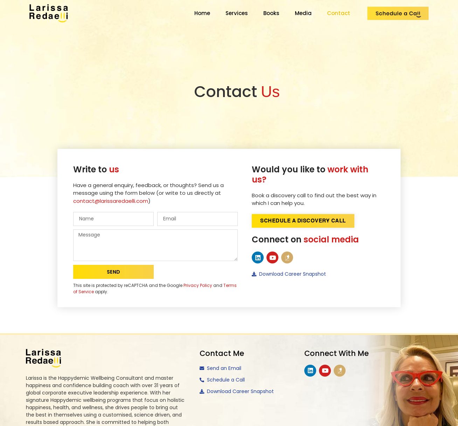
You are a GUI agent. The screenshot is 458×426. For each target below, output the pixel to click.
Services (236, 13)
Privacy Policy (197, 285)
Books (271, 13)
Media (303, 13)
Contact (338, 13)
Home (202, 13)
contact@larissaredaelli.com (110, 201)
